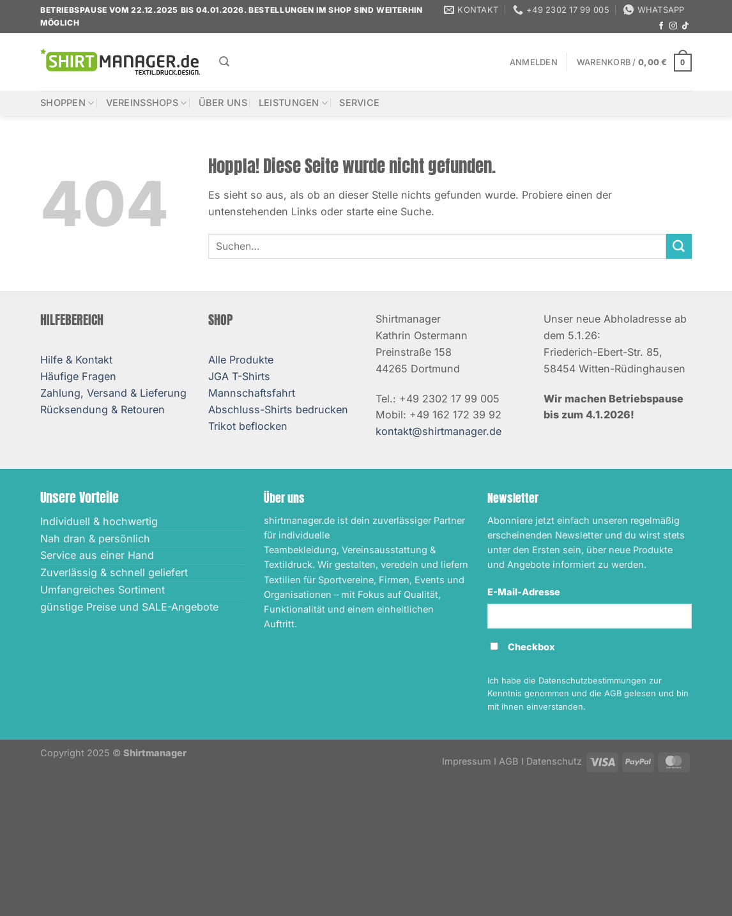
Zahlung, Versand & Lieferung (113, 392)
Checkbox (531, 647)
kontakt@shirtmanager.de (438, 431)
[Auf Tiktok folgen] (685, 26)
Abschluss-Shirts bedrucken (278, 409)
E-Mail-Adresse (523, 592)
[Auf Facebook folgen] (661, 26)
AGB (509, 761)
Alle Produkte (240, 359)
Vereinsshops (146, 103)
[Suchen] (224, 61)
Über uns (223, 103)
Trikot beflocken (247, 426)
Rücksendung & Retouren (102, 409)
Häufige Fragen (78, 376)
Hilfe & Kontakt (76, 359)
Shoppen (67, 103)
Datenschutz (554, 761)
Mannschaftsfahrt (251, 392)
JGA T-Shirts (239, 376)
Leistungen (293, 103)
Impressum (466, 761)
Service (359, 103)
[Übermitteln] (679, 246)
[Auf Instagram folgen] (673, 26)
